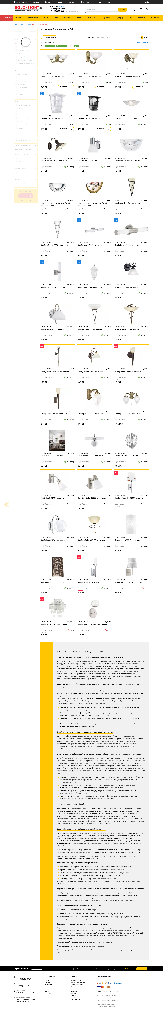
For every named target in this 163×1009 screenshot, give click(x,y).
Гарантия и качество (77, 985)
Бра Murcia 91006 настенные (127, 287)
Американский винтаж (25, 105)
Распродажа (48, 987)
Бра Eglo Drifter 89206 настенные (128, 456)
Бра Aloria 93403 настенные (52, 118)
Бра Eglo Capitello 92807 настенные (129, 498)
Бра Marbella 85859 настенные (127, 76)
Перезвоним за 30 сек (92, 6)
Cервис (74, 977)
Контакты (110, 2)
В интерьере (61, 46)
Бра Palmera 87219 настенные (90, 245)
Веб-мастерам (75, 989)
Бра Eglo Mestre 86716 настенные (55, 371)
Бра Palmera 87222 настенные (127, 245)
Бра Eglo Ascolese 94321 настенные (92, 624)
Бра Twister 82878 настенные (127, 118)
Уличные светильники (26, 63)
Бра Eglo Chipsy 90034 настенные (54, 624)
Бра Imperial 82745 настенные (127, 413)
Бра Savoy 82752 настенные (52, 76)
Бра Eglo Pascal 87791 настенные (54, 245)
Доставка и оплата (20, 2)
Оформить (141, 969)
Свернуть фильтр (49, 37)
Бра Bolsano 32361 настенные (53, 540)
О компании (50, 977)
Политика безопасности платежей (107, 991)
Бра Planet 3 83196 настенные (127, 161)
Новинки (47, 989)
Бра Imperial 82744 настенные (90, 413)
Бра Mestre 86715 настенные (127, 329)
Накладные (22, 81)
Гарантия (36, 2)
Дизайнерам (85, 2)
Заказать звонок (37, 969)
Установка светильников (78, 982)
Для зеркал (22, 77)
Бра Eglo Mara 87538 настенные (54, 413)
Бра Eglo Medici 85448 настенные (91, 371)
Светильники (23, 50)
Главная (17, 24)
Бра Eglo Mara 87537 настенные (128, 371)
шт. (126, 969)
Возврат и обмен (76, 987)
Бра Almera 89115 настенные (53, 582)
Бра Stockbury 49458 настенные (54, 161)
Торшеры (22, 57)
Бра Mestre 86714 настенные (90, 329)
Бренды (98, 2)
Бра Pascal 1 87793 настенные (127, 203)
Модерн (21, 128)
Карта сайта (48, 993)
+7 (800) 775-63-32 (64, 9)
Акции (47, 991)
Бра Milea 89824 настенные (52, 329)
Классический (23, 118)
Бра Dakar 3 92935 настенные (53, 498)
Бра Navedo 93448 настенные (90, 287)
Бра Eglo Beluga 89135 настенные (92, 540)
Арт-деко (21, 111)
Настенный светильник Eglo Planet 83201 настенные (92, 204)
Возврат (48, 2)
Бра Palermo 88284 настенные (53, 287)
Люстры (21, 47)
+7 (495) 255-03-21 (64, 11)
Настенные (50, 46)
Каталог (7, 18)
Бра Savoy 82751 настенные (89, 76)
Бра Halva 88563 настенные (52, 456)
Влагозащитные (23, 74)
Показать (25, 196)
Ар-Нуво (21, 108)
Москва (61, 6)
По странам (48, 985)
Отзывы (59, 2)
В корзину (66, 87)
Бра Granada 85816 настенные (90, 456)
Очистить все (142, 42)
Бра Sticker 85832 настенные (89, 161)
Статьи (73, 997)
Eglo (20, 173)
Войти (147, 2)
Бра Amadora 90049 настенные (128, 540)
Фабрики (47, 982)
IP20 (20, 158)
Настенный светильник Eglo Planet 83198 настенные (55, 204)
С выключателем (23, 87)
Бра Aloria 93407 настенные (89, 118)
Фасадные (21, 91)
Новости (73, 995)
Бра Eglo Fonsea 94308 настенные (129, 582)
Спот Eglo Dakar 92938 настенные (92, 498)
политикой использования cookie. (108, 1000)
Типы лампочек (75, 999)
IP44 (20, 162)
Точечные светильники (26, 60)
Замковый (21, 115)
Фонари (21, 94)
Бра (29, 24)
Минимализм (22, 125)
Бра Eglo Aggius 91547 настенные (91, 582)
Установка (71, 2)
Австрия (21, 183)
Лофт (20, 121)
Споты (21, 53)
